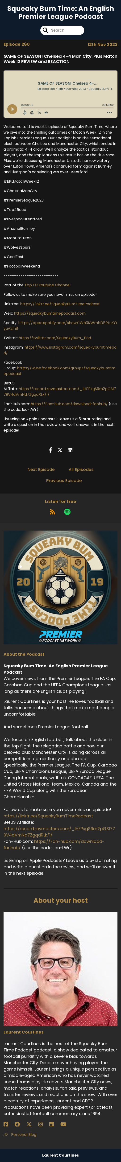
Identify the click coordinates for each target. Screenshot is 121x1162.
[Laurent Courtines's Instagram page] (43, 1124)
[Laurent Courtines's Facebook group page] (20, 1124)
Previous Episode (64, 480)
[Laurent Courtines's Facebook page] (9, 1124)
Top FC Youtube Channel (48, 285)
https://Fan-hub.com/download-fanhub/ (69, 404)
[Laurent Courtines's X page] (31, 1124)
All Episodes (81, 469)
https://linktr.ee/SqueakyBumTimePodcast (60, 304)
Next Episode (41, 469)
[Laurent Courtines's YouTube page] (66, 1124)
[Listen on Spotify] (67, 511)
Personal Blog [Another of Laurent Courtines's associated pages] (20, 1134)
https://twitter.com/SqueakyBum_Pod (55, 338)
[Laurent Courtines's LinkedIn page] (54, 1124)
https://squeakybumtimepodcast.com (50, 313)
